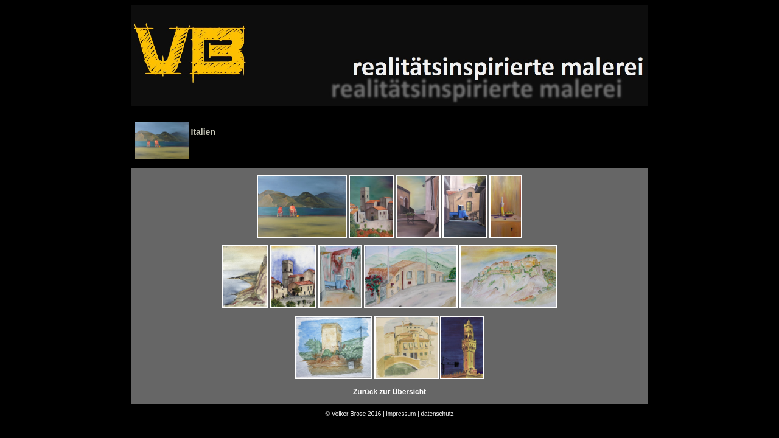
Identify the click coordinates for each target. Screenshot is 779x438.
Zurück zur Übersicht (389, 392)
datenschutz (437, 414)
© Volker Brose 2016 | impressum (370, 414)
